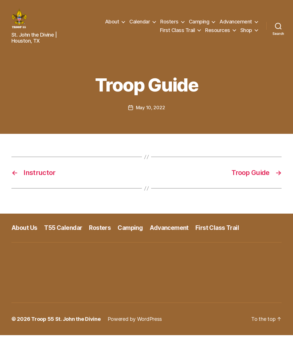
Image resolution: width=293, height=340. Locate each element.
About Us (24, 232)
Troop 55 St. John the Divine (65, 324)
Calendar (139, 24)
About (112, 24)
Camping (199, 24)
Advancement (235, 24)
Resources (217, 32)
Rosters (169, 24)
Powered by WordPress (135, 324)
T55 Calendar (63, 232)
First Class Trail (177, 32)
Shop (246, 32)
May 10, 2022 (150, 112)
